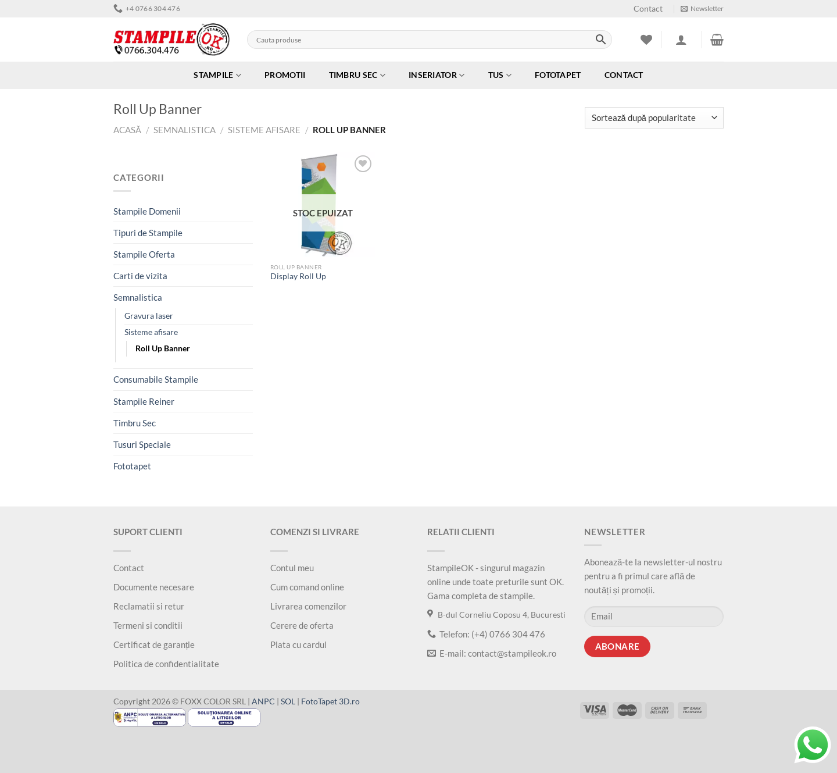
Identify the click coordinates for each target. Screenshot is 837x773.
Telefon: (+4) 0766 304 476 (486, 634)
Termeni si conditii (148, 625)
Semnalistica (184, 129)
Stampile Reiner (143, 401)
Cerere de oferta (302, 625)
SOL (288, 701)
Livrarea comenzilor (308, 606)
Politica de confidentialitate (166, 663)
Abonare (617, 646)
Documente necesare (153, 587)
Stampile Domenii (147, 211)
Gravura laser (148, 315)
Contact (648, 8)
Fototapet (558, 75)
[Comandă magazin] (654, 118)
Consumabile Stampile (155, 379)
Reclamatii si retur (148, 606)
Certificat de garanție (154, 644)
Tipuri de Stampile (148, 232)
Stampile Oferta (144, 254)
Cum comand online (307, 587)
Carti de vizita (140, 275)
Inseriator (436, 75)
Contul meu (292, 567)
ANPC (263, 701)
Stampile (217, 75)
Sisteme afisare (264, 129)
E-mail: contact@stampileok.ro (491, 653)
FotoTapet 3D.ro (330, 701)
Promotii (284, 75)
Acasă (127, 129)
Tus (500, 75)
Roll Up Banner (162, 348)
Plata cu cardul (298, 644)
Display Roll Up (298, 276)
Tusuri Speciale (142, 444)
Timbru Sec (357, 75)
